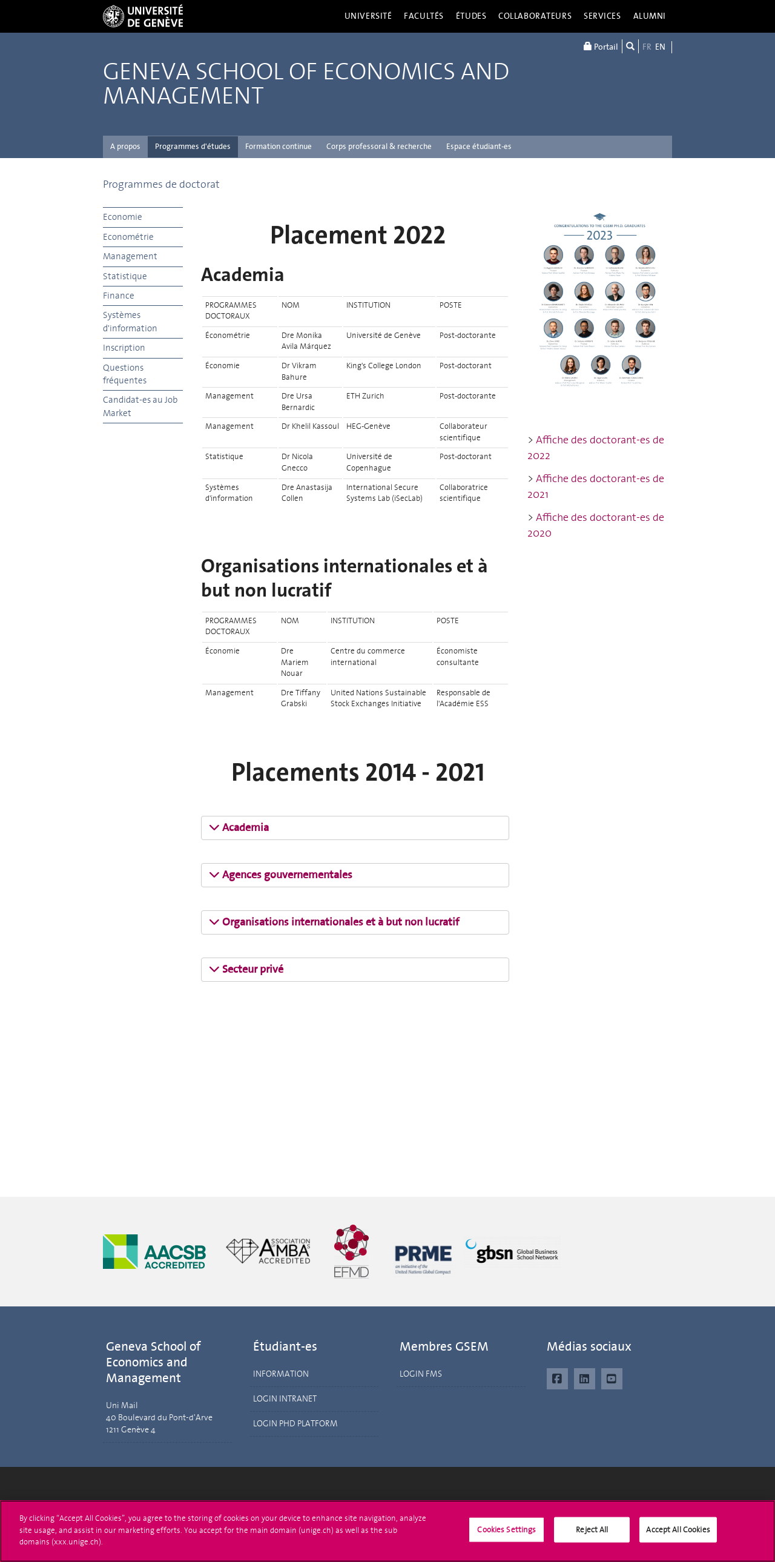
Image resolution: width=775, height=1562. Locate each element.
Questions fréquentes (125, 374)
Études (471, 16)
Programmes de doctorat (161, 184)
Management (130, 256)
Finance (118, 296)
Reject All (592, 1540)
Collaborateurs (535, 16)
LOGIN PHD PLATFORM (295, 1423)
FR (646, 47)
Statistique (125, 276)
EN (660, 47)
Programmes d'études (193, 146)
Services (602, 16)
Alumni (649, 16)
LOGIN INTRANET (285, 1399)
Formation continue (278, 146)
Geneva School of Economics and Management (306, 84)
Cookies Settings (506, 1540)
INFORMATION (281, 1374)
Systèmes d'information (130, 321)
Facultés (424, 16)
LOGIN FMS (421, 1374)
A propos (125, 146)
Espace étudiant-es (479, 146)
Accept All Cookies (678, 1540)
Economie (122, 217)
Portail (601, 46)
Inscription (124, 348)
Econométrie (128, 237)
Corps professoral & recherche (379, 146)
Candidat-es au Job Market (140, 406)
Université (368, 16)
